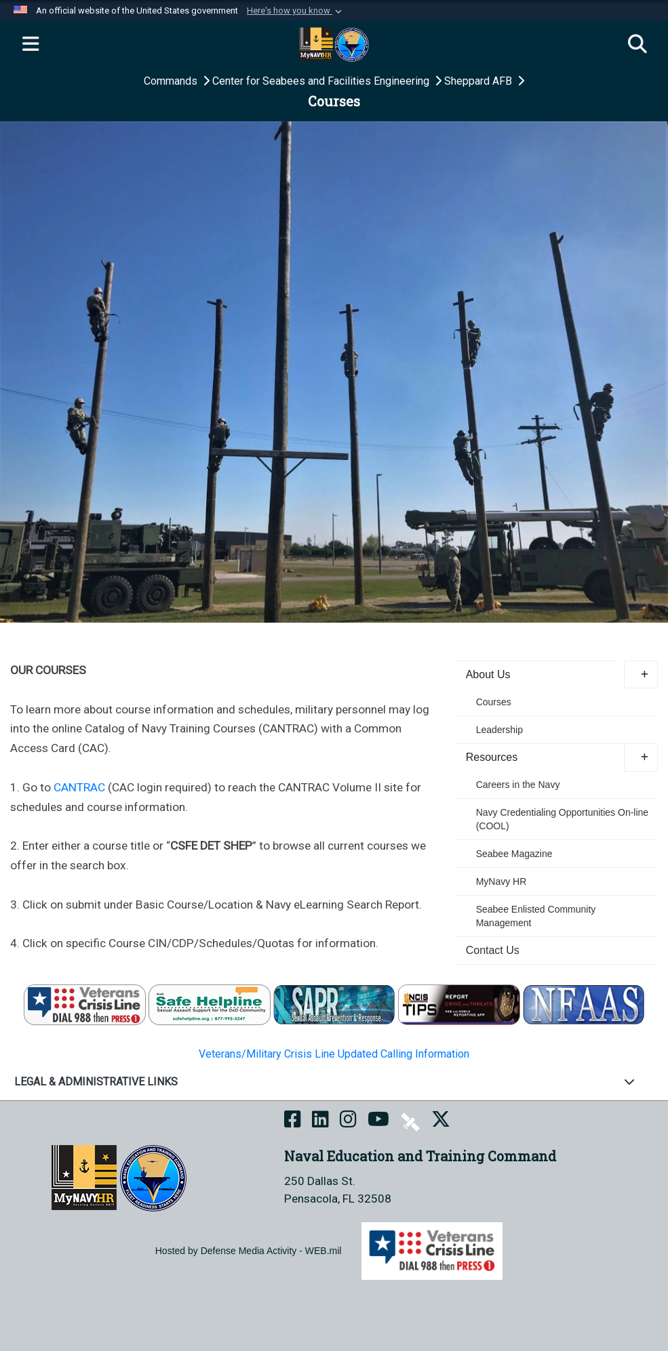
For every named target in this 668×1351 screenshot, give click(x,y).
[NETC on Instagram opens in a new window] (348, 1120)
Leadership (499, 729)
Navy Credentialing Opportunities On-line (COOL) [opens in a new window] (562, 819)
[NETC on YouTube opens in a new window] (378, 1120)
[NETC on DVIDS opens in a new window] (410, 1120)
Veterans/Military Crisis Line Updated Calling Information (334, 1053)
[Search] (637, 45)
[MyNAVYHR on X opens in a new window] (440, 1120)
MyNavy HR (501, 881)
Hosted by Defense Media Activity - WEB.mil (248, 1250)
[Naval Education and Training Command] (119, 1177)
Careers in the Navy (518, 784)
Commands (172, 81)
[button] (296, 11)
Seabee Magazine (514, 853)
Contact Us (492, 950)
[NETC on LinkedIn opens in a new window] (320, 1120)
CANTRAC (79, 787)
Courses (493, 702)
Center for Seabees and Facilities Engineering (322, 81)
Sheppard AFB (479, 81)
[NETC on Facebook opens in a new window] (292, 1120)
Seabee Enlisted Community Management (536, 916)
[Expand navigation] (30, 45)
